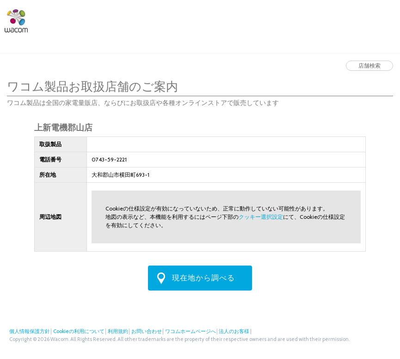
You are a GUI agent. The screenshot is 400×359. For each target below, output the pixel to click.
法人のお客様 (328, 19)
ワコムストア (239, 19)
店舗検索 (282, 19)
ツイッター (360, 19)
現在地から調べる (203, 277)
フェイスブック (375, 19)
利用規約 (118, 331)
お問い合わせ (146, 331)
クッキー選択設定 (261, 216)
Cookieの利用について (79, 331)
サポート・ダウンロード (180, 19)
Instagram (390, 19)
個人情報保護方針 (29, 331)
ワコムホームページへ (190, 331)
